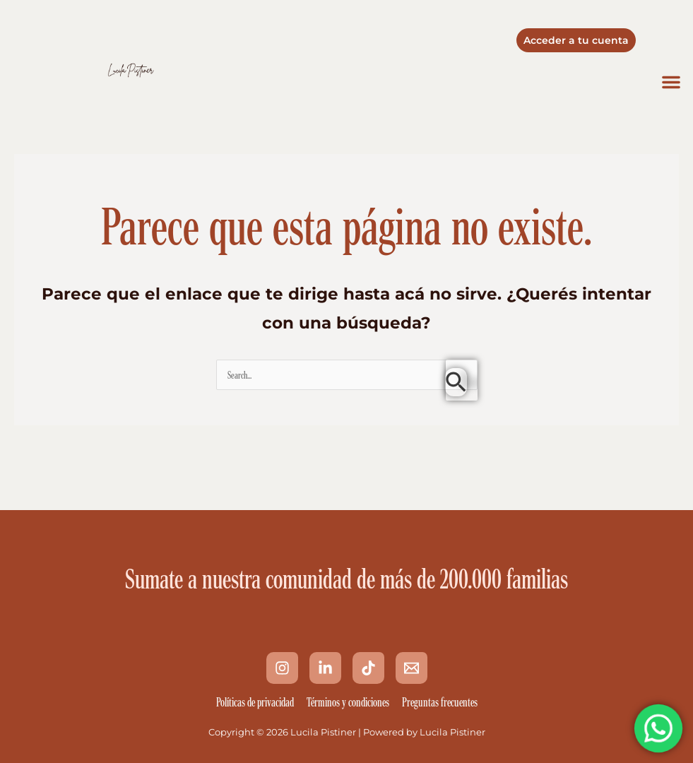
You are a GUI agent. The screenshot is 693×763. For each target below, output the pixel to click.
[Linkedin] (325, 668)
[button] (671, 82)
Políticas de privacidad (255, 702)
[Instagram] (282, 668)
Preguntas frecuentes (440, 702)
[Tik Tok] (368, 668)
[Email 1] (411, 668)
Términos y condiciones (348, 702)
